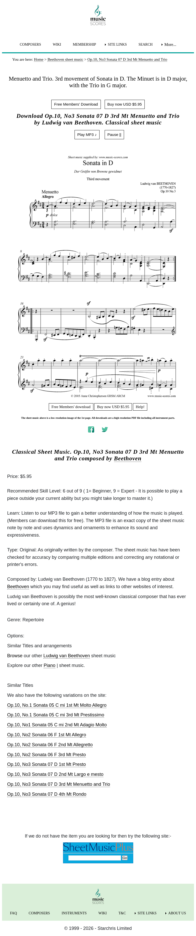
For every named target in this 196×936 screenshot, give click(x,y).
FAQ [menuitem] (13, 913)
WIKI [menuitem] (57, 44)
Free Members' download (71, 407)
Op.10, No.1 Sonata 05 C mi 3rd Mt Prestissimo (55, 714)
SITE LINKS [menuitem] (117, 44)
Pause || (114, 134)
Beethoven (128, 458)
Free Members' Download (76, 104)
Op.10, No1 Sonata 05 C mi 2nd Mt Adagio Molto (57, 724)
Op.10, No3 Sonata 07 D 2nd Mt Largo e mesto (55, 774)
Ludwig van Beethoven (66, 655)
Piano (49, 665)
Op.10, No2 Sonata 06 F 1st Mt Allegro (46, 734)
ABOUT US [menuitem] (177, 913)
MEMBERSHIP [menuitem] (84, 44)
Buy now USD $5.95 (124, 104)
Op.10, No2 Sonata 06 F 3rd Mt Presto (46, 754)
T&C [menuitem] (122, 913)
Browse (14, 655)
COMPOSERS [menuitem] (30, 44)
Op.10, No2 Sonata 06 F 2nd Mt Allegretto (50, 744)
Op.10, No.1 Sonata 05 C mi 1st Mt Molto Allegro (56, 705)
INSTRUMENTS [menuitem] (74, 913)
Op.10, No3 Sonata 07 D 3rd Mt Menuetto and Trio (58, 784)
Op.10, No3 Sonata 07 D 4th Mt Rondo (46, 794)
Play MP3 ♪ (87, 134)
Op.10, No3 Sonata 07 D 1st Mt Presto (46, 764)
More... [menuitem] (170, 44)
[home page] (98, 15)
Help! (140, 407)
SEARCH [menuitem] (146, 44)
